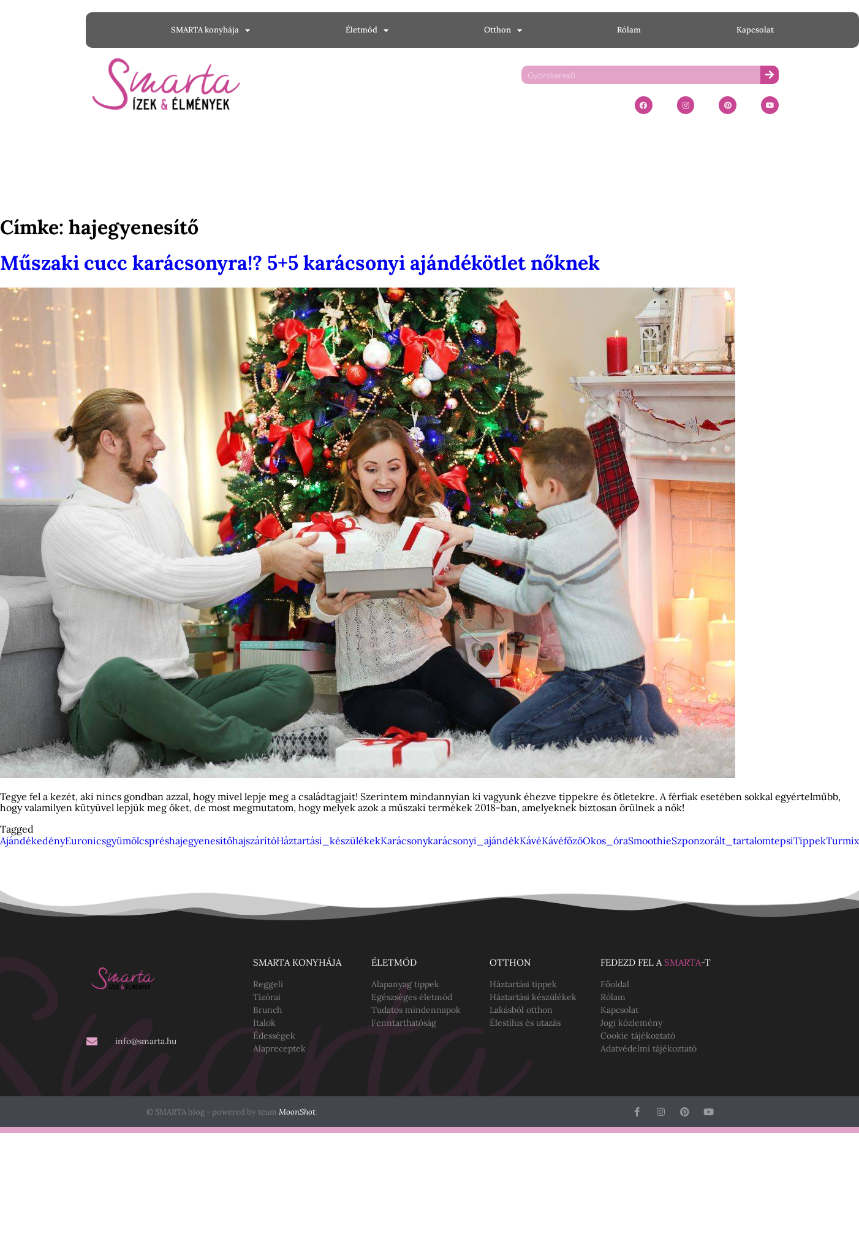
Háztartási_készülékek (328, 840)
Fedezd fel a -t (655, 962)
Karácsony (404, 840)
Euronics (85, 840)
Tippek (809, 840)
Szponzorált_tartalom (721, 840)
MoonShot (297, 1112)
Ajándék (18, 840)
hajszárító (254, 840)
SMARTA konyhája (210, 30)
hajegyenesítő (200, 840)
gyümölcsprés (137, 840)
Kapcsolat (755, 30)
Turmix (842, 840)
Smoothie (650, 840)
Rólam (629, 30)
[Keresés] (769, 75)
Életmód (367, 30)
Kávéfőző (562, 840)
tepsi (782, 840)
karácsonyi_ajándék (474, 840)
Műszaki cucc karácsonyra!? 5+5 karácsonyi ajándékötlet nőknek (300, 262)
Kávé (531, 840)
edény (51, 840)
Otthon (503, 30)
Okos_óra (605, 840)
